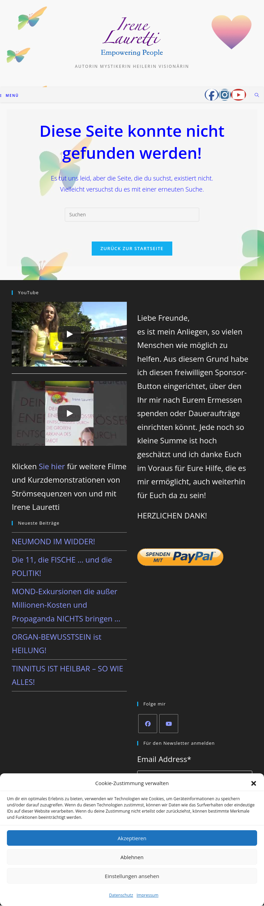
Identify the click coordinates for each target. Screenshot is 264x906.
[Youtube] (168, 724)
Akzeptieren (132, 838)
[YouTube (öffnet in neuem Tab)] (238, 95)
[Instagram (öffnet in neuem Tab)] (225, 95)
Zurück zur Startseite (132, 249)
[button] (253, 783)
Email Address (164, 759)
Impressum (147, 895)
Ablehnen (132, 857)
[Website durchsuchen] (257, 95)
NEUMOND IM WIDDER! (53, 542)
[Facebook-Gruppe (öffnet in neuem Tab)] (212, 95)
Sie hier (52, 467)
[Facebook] (147, 724)
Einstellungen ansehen (132, 876)
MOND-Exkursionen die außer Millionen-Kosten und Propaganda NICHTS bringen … (66, 605)
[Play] (69, 335)
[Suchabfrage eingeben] (132, 215)
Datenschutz (121, 895)
